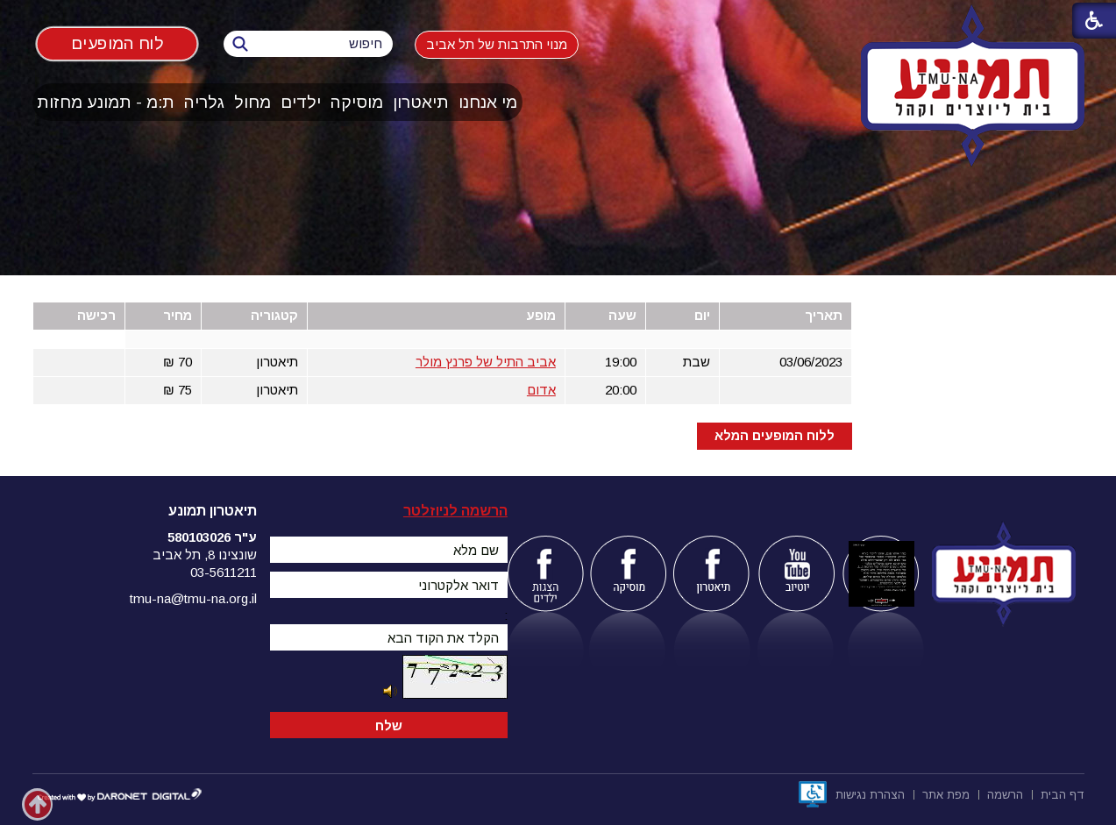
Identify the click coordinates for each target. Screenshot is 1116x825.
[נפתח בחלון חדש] (813, 794)
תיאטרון (421, 102)
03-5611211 (223, 572)
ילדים (301, 102)
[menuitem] (488, 102)
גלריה (204, 102)
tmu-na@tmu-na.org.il (193, 598)
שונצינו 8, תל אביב (205, 554)
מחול (252, 102)
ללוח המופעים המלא (774, 435)
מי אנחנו (487, 102)
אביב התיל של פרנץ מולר (486, 361)
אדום (541, 389)
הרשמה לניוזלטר (455, 510)
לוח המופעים (116, 43)
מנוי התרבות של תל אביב (496, 44)
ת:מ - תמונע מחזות (105, 102)
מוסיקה (357, 102)
